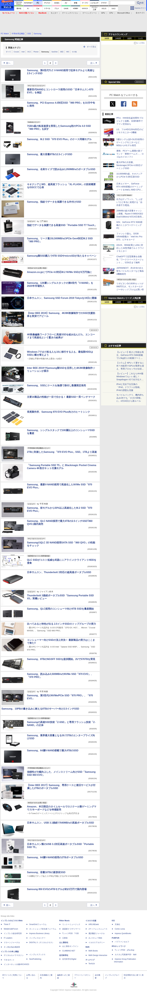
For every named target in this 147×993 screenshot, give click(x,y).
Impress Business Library (39, 933)
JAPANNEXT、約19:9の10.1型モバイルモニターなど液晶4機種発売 (130, 271)
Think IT (7, 924)
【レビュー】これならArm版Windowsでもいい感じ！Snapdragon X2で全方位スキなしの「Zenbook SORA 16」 (130, 379)
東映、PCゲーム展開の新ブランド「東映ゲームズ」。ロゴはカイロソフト (130, 154)
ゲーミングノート (89, 13)
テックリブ (90, 960)
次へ (94, 63)
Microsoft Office (123, 13)
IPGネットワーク (119, 946)
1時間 (107, 38)
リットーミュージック (71, 924)
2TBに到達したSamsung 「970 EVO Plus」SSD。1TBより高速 (62, 452)
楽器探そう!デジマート (71, 929)
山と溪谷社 (63, 942)
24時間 (118, 38)
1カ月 (140, 38)
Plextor (36, 52)
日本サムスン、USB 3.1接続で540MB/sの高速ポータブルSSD (60, 822)
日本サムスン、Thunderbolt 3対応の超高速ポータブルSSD (59, 572)
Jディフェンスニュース (97, 929)
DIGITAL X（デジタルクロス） (41, 942)
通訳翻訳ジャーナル (96, 933)
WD (67, 52)
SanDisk (54, 52)
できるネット (9, 960)
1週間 (129, 38)
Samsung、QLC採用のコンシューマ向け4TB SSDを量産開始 (60, 608)
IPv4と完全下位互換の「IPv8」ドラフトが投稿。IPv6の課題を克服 (129, 387)
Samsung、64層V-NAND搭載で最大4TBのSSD (52, 750)
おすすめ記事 (114, 346)
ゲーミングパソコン (70, 13)
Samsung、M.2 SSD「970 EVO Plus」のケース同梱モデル (59, 139)
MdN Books (93, 951)
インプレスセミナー (37, 938)
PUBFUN (115, 938)
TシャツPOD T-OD (70, 933)
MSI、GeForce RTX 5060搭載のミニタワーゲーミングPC (129, 225)
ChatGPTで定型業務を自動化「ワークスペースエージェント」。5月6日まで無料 (130, 259)
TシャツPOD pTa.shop (124, 950)
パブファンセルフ (122, 942)
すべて (8, 52)
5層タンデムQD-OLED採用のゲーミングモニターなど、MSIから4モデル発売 (130, 142)
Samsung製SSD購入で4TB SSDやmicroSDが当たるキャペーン (61, 256)
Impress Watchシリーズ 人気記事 (124, 298)
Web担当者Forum (11, 929)
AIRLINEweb (93, 924)
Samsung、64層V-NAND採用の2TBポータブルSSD (55, 857)
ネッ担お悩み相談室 (12, 947)
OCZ (29, 52)
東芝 (62, 52)
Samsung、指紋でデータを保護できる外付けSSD (54, 202)
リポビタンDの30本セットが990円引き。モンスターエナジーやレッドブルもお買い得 (130, 286)
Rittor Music (64, 921)
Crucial (16, 52)
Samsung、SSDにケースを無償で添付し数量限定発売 (56, 385)
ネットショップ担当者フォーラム (42, 929)
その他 (74, 52)
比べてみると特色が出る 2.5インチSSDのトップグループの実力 (61, 624)
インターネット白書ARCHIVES (16, 964)
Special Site (114, 82)
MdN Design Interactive (97, 955)
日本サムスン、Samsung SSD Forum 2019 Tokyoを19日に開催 (62, 298)
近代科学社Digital (69, 959)
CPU (111, 13)
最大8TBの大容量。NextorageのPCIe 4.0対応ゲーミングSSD (129, 165)
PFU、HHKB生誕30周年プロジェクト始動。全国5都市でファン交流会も (129, 121)
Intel (23, 52)
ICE (113, 921)
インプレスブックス (37, 954)
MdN (87, 947)
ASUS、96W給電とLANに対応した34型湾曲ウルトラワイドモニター (130, 248)
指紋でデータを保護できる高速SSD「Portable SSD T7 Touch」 (62, 225)
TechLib (91, 964)
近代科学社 (63, 955)
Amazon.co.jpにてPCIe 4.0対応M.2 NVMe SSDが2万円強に (59, 272)
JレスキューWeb (95, 938)
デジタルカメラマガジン (14, 955)
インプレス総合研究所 (13, 933)
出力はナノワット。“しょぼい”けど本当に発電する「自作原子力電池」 (129, 202)
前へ (6, 63)
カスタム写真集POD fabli (125, 954)
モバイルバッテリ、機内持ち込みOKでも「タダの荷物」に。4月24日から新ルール (130, 398)
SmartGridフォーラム (37, 924)
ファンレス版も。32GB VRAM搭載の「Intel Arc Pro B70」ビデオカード (129, 236)
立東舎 (65, 938)
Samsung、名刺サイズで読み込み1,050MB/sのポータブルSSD (61, 169)
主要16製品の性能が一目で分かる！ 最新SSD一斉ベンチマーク (61, 397)
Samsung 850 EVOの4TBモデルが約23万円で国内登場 (57, 889)
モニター (54, 13)
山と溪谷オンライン (70, 946)
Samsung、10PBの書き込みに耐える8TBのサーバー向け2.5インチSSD (40, 708)
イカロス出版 (91, 921)
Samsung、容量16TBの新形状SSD (46, 872)
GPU (103, 13)
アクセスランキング (117, 34)
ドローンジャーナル (12, 942)
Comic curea (120, 929)
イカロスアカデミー (96, 942)
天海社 (117, 924)
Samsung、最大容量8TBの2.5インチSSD (49, 154)
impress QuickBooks (123, 933)
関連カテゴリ (14, 48)
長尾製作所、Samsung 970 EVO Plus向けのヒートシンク (58, 412)
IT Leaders (8, 938)
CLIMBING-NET (68, 951)
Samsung (45, 52)
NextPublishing (35, 959)
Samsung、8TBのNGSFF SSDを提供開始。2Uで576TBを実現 (61, 659)
